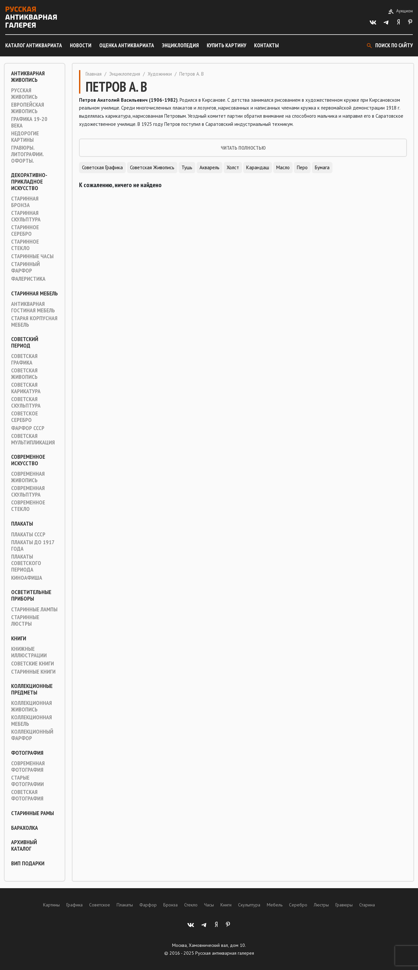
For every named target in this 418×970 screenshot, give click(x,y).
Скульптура (249, 905)
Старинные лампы (34, 609)
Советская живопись (24, 373)
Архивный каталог (24, 845)
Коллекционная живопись (31, 706)
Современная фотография (28, 766)
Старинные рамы (32, 813)
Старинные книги (33, 671)
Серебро (298, 905)
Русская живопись (24, 93)
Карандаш (257, 167)
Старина (367, 905)
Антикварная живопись (28, 76)
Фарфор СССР (27, 428)
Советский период (24, 342)
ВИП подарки (27, 863)
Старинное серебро (25, 230)
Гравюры (344, 905)
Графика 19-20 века (29, 122)
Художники (160, 74)
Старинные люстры (25, 620)
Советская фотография (27, 795)
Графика (74, 905)
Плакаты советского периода (26, 563)
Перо (302, 167)
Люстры (321, 905)
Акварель (209, 167)
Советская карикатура (25, 388)
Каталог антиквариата (33, 45)
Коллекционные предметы (32, 689)
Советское (99, 905)
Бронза (170, 905)
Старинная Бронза (25, 201)
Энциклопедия (180, 45)
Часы (209, 905)
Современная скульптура (28, 491)
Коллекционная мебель (31, 720)
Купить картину (226, 45)
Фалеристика (28, 279)
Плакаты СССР (28, 534)
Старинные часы (32, 256)
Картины (51, 905)
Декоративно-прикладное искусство (29, 181)
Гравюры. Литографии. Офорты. (27, 154)
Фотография (27, 753)
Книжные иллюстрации (29, 652)
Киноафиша (26, 578)
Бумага (322, 167)
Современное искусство (28, 460)
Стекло (191, 905)
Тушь (187, 167)
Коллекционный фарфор (32, 734)
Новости (80, 45)
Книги (18, 638)
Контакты (266, 45)
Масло (283, 167)
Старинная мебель (34, 293)
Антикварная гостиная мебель (33, 307)
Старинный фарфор (25, 267)
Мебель (274, 905)
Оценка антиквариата (126, 45)
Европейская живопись (27, 107)
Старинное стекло (25, 244)
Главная (94, 74)
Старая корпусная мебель (34, 321)
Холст (233, 167)
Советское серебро (24, 416)
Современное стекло (28, 505)
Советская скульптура (25, 402)
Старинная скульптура (25, 216)
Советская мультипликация (33, 439)
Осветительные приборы (31, 595)
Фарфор (148, 905)
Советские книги (32, 663)
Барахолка (24, 828)
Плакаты (22, 523)
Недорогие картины (25, 136)
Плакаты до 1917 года (32, 545)
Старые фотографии (27, 780)
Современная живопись (28, 477)
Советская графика (24, 359)
